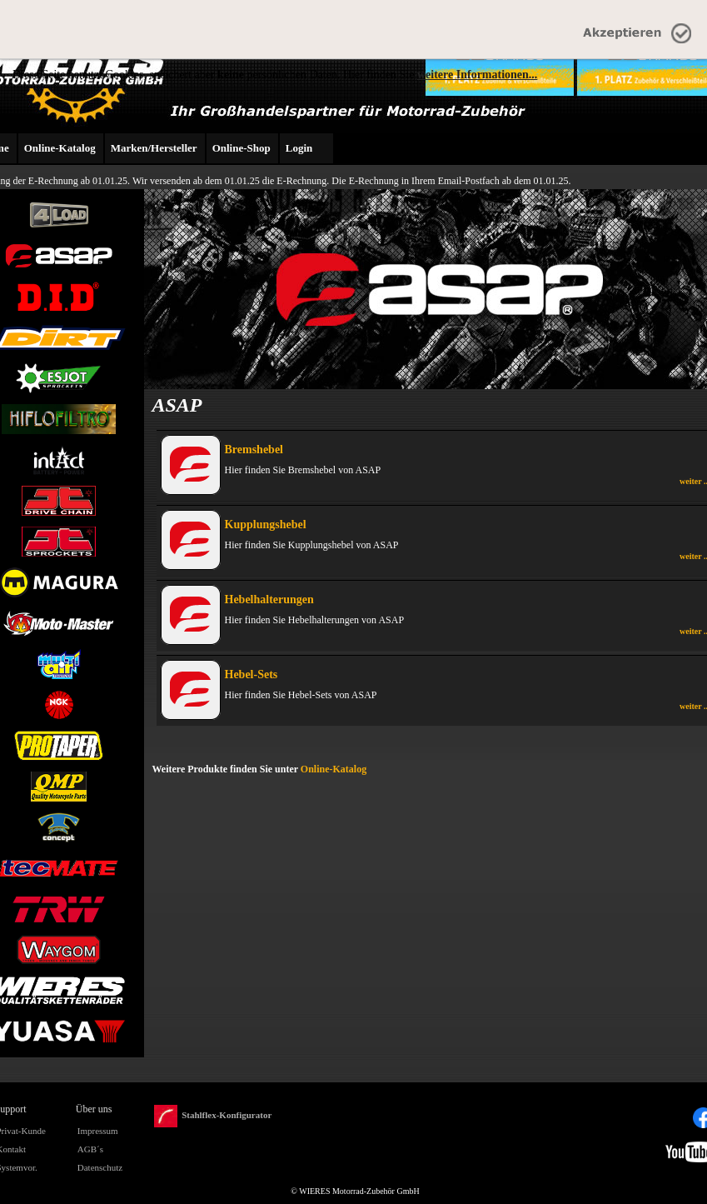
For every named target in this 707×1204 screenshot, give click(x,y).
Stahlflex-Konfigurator (212, 1116)
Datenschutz (99, 1167)
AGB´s (90, 1149)
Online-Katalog (60, 148)
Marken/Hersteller (154, 148)
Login (299, 148)
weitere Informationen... (477, 74)
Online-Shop (241, 148)
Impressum (97, 1131)
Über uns (94, 1109)
